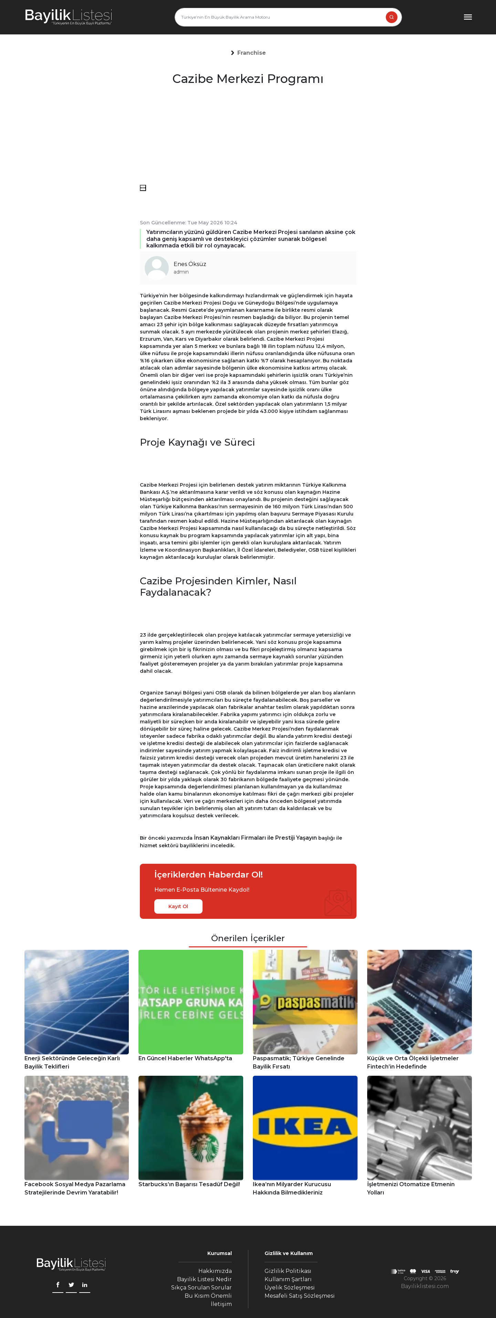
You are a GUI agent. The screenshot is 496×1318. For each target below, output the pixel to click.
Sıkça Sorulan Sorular (201, 1287)
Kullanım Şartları (288, 1279)
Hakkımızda (215, 1271)
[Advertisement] (248, 136)
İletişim (221, 1304)
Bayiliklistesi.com (425, 1286)
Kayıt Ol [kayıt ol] (178, 906)
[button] (251, 53)
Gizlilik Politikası (288, 1271)
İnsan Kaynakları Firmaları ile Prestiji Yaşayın (255, 838)
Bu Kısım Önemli (208, 1296)
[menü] (143, 188)
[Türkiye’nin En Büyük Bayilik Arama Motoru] (288, 17)
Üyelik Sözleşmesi (290, 1287)
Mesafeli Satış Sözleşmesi (300, 1296)
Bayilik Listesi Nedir (204, 1279)
